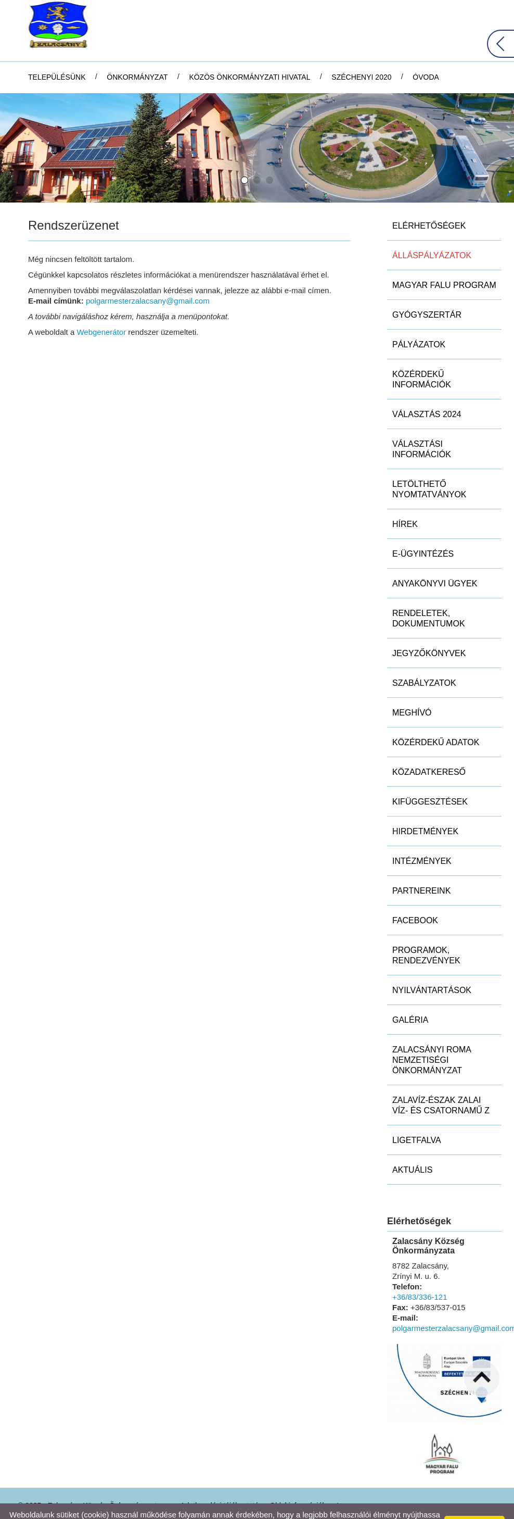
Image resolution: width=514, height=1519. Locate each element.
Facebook (415, 896)
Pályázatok (418, 320)
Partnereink (421, 866)
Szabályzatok (424, 658)
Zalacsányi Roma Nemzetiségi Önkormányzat (431, 1035)
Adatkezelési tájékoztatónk (65, 1507)
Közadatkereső (429, 747)
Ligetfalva (416, 1115)
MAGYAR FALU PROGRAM (444, 260)
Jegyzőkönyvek (429, 628)
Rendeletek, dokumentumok (428, 594)
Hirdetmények (425, 806)
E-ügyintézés (423, 529)
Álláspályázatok (431, 231)
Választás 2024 (426, 389)
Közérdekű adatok (435, 717)
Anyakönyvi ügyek (434, 559)
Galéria (410, 995)
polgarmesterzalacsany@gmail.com (148, 276)
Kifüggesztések (430, 777)
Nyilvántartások (431, 965)
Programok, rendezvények (426, 930)
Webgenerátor (101, 307)
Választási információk (421, 424)
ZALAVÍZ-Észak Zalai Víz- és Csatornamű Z (441, 1080)
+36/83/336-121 (419, 1272)
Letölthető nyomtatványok (429, 464)
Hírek (405, 499)
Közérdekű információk (421, 355)
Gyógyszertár (426, 290)
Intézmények (422, 836)
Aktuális (412, 1145)
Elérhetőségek (429, 201)
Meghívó (412, 688)
